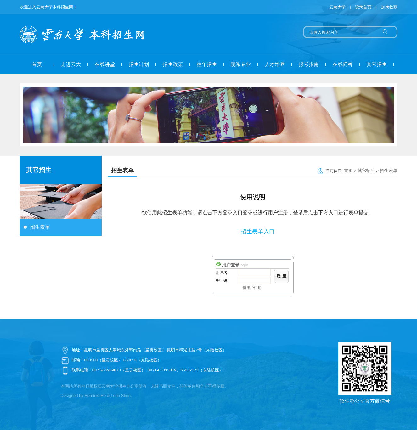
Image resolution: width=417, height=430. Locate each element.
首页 (37, 64)
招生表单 (40, 227)
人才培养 (275, 64)
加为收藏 (389, 7)
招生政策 (173, 64)
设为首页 (364, 7)
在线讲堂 (105, 64)
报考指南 (309, 64)
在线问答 (343, 64)
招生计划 (139, 64)
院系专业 (241, 64)
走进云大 (71, 64)
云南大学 (337, 7)
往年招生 (207, 64)
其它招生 (377, 64)
